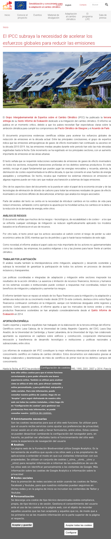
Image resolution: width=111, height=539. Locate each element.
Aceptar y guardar (22, 525)
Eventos (38, 15)
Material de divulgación (53, 16)
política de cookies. (41, 413)
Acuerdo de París (100, 128)
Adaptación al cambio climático (71, 16)
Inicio (7, 15)
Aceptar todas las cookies (79, 525)
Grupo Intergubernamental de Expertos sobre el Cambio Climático (41, 117)
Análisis (19, 444)
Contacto (82, 5)
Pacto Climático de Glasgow (72, 128)
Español (59, 5)
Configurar (71, 532)
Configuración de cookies (55, 367)
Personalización (24, 496)
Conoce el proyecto (22, 16)
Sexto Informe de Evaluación (33, 121)
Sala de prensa (103, 16)
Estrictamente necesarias (30, 419)
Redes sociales (23, 478)
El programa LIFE (87, 16)
